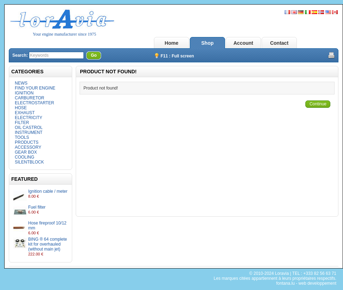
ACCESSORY (28, 147)
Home (172, 43)
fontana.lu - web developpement (306, 283)
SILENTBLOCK (29, 162)
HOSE (21, 107)
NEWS (21, 83)
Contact (279, 43)
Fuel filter (36, 207)
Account (243, 43)
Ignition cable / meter (47, 191)
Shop (207, 43)
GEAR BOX (26, 152)
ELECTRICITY (28, 117)
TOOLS (22, 137)
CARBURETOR (29, 97)
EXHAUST (25, 112)
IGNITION (24, 93)
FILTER (22, 122)
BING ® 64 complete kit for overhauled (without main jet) (47, 244)
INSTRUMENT (29, 132)
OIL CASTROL (29, 127)
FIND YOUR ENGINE (35, 88)
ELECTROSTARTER (34, 102)
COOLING (24, 157)
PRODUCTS (26, 142)
